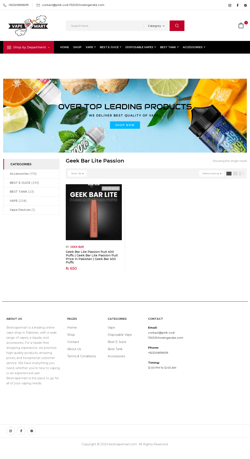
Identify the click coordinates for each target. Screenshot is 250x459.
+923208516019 (18, 5)
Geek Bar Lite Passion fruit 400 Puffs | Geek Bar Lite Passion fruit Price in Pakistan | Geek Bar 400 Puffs (92, 257)
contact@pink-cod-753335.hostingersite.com (73, 5)
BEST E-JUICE (24, 183)
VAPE (18, 201)
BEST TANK (22, 192)
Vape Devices (22, 210)
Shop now (125, 125)
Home (8, 62)
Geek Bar (77, 246)
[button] (241, 26)
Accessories (23, 174)
